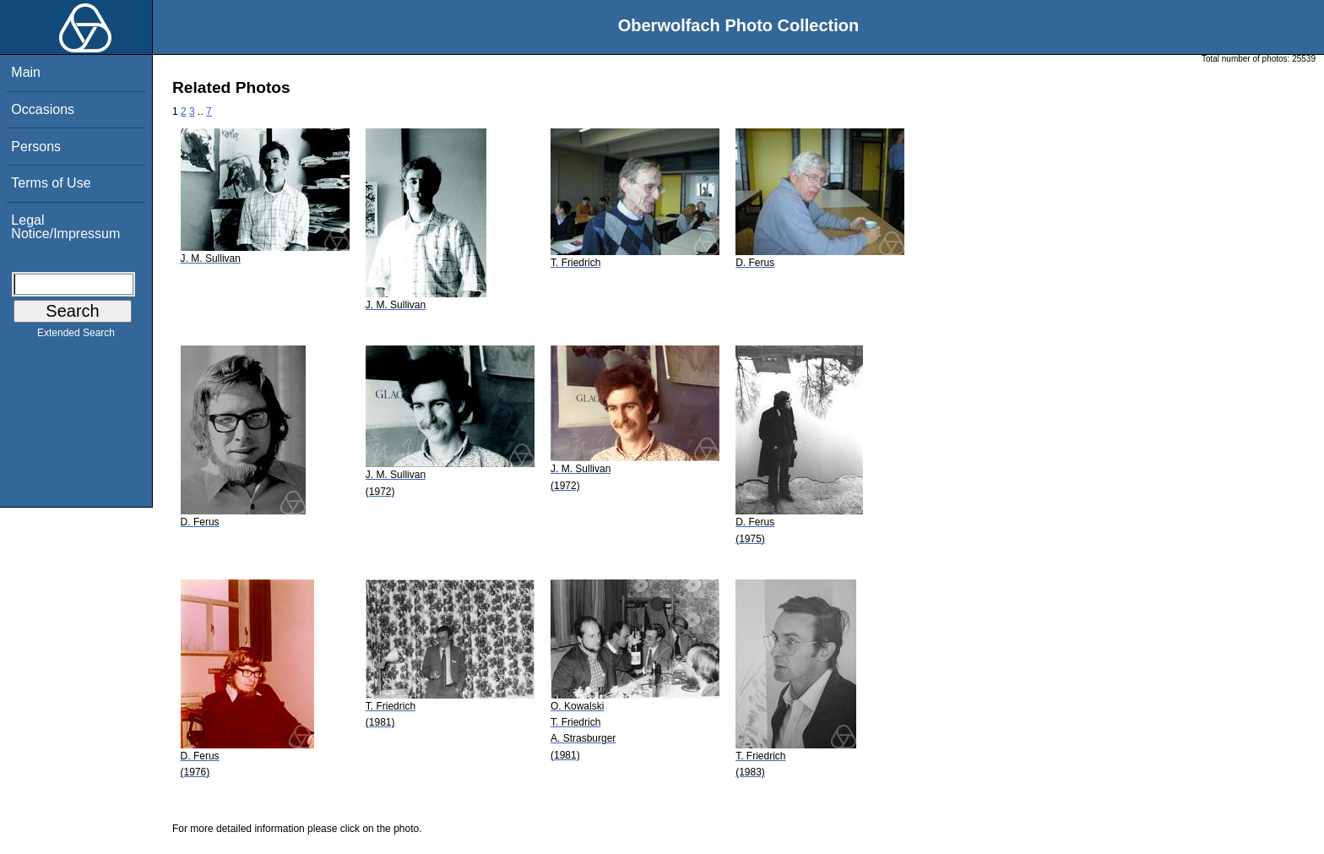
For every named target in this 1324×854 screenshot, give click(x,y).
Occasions (42, 109)
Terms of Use (50, 183)
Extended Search (76, 336)
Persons (36, 146)
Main (26, 72)
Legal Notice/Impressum (65, 227)
